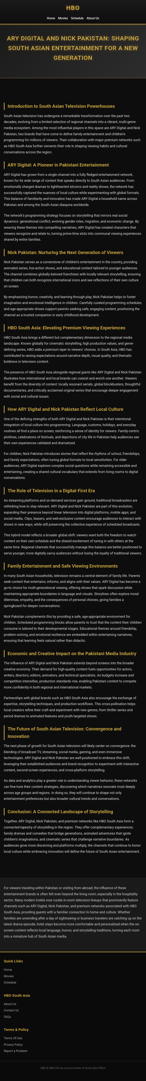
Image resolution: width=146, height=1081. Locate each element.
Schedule (77, 18)
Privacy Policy (13, 1044)
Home (51, 18)
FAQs (7, 1017)
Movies (63, 18)
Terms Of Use (13, 1038)
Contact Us (11, 1010)
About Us (93, 18)
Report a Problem (15, 1051)
